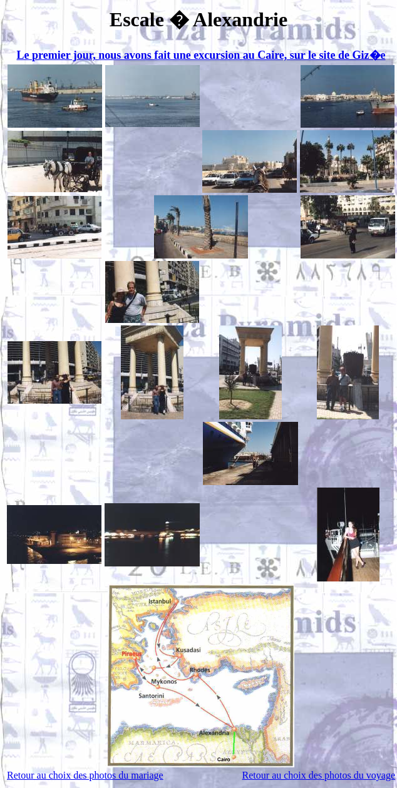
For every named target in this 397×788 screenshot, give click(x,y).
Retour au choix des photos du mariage (85, 775)
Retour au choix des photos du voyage (318, 775)
